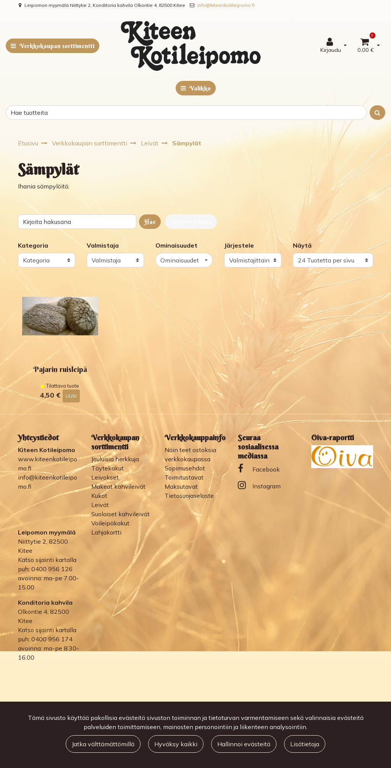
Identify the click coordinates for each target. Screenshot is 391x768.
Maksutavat (181, 486)
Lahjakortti (106, 532)
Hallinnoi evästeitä (243, 744)
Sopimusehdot (185, 468)
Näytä (302, 245)
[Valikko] (196, 88)
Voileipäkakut (110, 523)
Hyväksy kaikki (175, 744)
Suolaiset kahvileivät (120, 514)
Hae (150, 221)
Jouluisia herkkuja (115, 459)
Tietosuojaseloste (189, 495)
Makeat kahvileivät (118, 486)
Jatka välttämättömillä (103, 744)
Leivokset (105, 477)
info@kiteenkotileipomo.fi (226, 5)
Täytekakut (107, 468)
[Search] (186, 112)
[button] (184, 260)
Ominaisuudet (176, 245)
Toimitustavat (184, 477)
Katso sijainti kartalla (47, 560)
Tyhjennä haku (191, 221)
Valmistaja (103, 245)
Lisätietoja (304, 744)
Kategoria (33, 245)
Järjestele (239, 245)
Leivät (100, 505)
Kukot (99, 495)
